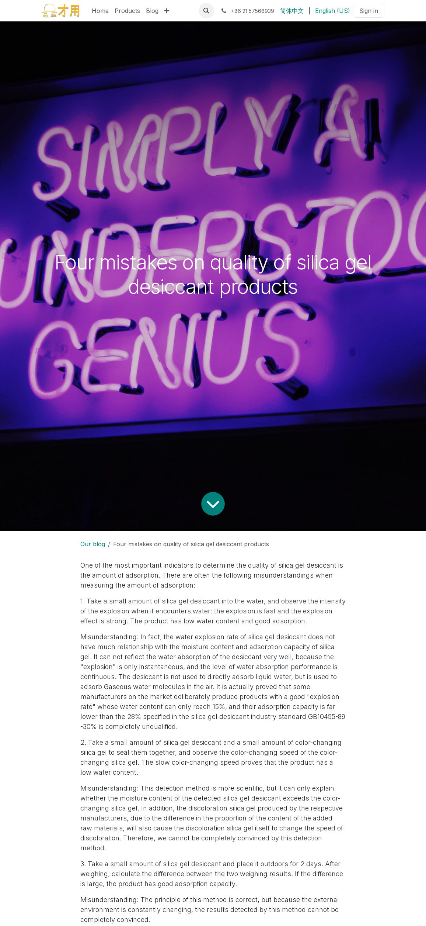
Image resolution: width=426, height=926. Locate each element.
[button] (206, 10)
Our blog (92, 544)
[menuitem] (100, 10)
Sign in (368, 10)
